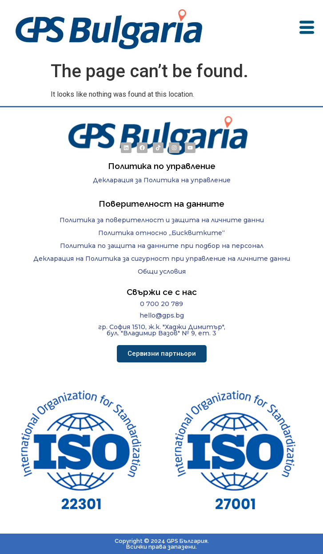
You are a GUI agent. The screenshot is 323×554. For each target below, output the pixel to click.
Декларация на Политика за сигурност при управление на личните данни (161, 259)
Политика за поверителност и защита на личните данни (162, 220)
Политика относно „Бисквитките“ (161, 233)
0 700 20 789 (161, 304)
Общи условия (162, 271)
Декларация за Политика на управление (162, 180)
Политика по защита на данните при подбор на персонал (161, 246)
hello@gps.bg (162, 315)
